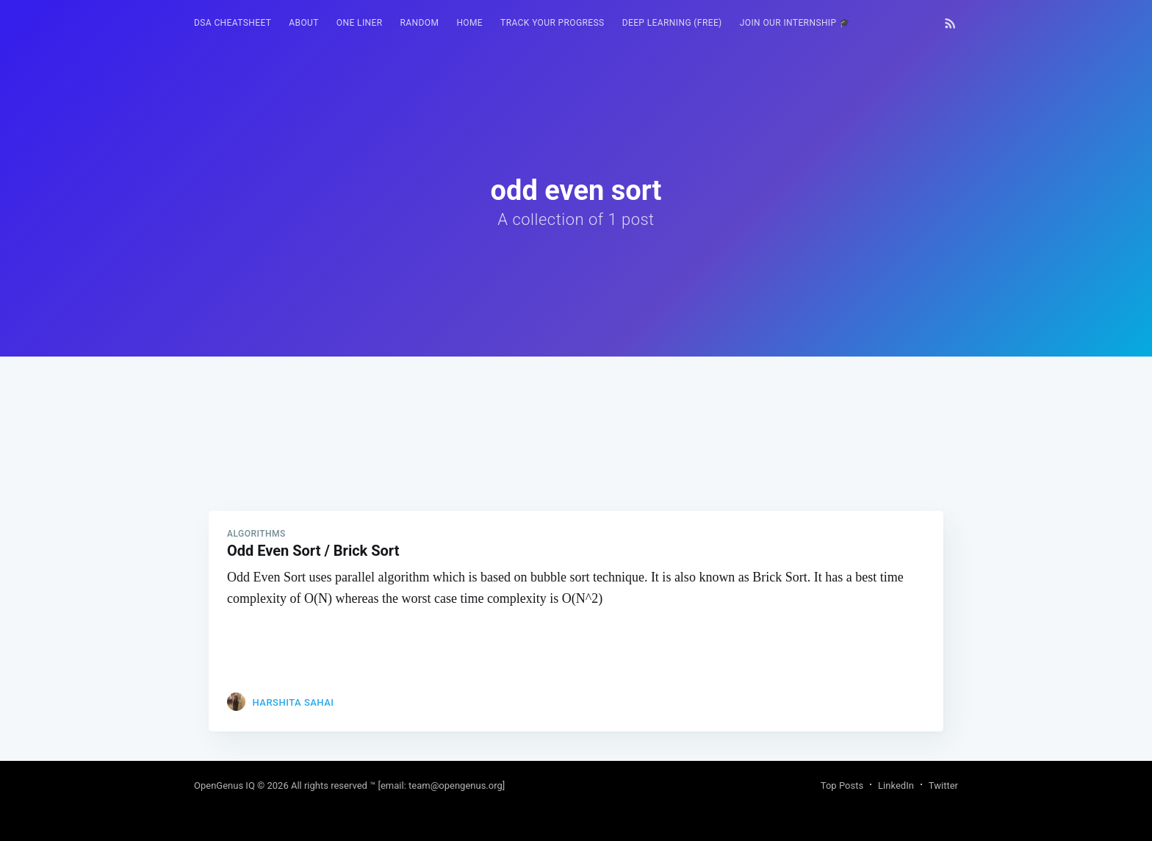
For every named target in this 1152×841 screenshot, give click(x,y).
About (304, 23)
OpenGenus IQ (224, 785)
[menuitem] (232, 23)
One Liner (359, 23)
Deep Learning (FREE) (672, 23)
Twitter (943, 785)
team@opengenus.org (455, 785)
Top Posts (842, 785)
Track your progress (552, 23)
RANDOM (419, 23)
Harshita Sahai (293, 702)
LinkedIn (896, 785)
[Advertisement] (576, 459)
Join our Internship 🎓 (795, 23)
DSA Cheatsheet (232, 23)
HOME (469, 23)
